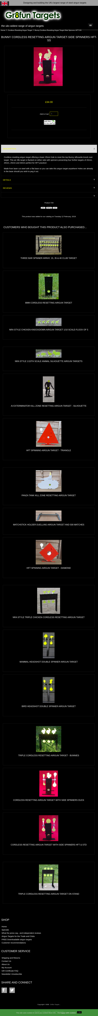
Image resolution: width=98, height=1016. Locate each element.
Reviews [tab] (49, 188)
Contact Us (6, 961)
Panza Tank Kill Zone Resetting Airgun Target (49, 495)
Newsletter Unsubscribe (12, 974)
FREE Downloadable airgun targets (17, 939)
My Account (6, 967)
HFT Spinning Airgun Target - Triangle (48, 450)
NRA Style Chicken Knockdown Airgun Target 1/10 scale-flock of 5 (48, 329)
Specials (5, 930)
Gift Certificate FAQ (10, 971)
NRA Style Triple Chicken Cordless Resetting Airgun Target (49, 617)
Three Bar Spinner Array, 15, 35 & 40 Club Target (49, 258)
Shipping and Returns (11, 958)
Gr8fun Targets (54, 1004)
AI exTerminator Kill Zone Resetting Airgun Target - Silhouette (48, 406)
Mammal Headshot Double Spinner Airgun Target (49, 662)
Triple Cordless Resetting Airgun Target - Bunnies (48, 755)
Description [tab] (49, 149)
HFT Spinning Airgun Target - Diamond (49, 568)
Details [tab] (49, 180)
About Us (6, 964)
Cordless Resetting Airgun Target (20, 30)
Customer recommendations (14, 943)
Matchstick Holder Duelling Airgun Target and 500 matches (48, 524)
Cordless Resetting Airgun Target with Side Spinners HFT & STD (49, 845)
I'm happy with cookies (67, 1013)
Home (3, 30)
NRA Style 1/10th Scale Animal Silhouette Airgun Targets (49, 361)
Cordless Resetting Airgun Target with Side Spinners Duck (48, 800)
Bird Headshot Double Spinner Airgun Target (49, 706)
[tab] (49, 195)
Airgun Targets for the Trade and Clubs (18, 936)
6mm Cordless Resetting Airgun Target (48, 303)
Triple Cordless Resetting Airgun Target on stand (48, 894)
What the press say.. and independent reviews (21, 933)
